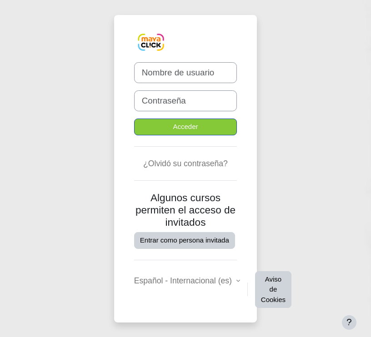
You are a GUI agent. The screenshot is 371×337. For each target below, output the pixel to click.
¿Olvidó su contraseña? (185, 163)
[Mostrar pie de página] (349, 322)
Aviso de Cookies (273, 289)
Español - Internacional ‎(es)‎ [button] (184, 280)
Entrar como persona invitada (184, 240)
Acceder (185, 126)
